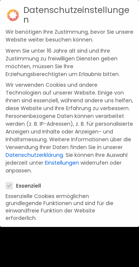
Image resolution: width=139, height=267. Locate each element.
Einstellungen (62, 156)
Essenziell (26, 179)
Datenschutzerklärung (34, 148)
